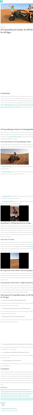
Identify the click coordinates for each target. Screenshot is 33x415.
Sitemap (3, 408)
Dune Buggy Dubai (6, 196)
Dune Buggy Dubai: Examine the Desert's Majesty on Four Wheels (15, 396)
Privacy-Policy (9, 408)
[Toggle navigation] (1, 1)
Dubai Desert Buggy (6, 171)
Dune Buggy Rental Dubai (7, 201)
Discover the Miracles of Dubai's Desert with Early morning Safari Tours (17, 393)
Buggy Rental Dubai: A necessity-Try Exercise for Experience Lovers (16, 389)
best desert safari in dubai (14, 136)
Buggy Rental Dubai (6, 166)
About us (15, 408)
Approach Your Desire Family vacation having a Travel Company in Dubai (17, 398)
